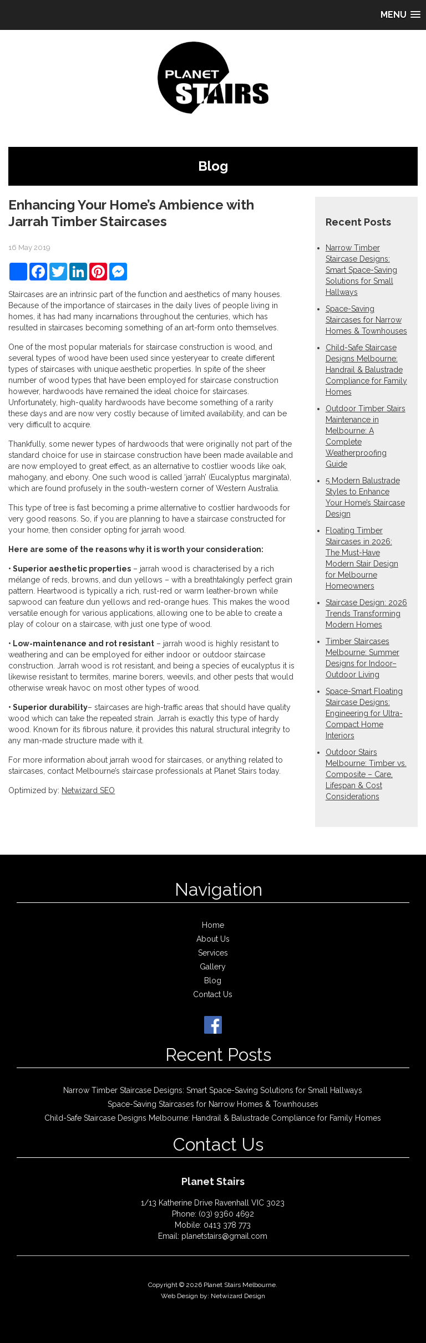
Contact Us (212, 994)
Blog (212, 980)
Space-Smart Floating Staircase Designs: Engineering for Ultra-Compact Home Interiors (364, 713)
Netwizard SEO (88, 790)
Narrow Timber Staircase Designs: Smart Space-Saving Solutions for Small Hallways (361, 270)
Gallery (213, 966)
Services (213, 952)
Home (213, 925)
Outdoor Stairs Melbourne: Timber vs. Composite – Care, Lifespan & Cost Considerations (366, 774)
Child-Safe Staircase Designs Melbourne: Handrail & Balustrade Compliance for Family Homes (366, 369)
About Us (213, 939)
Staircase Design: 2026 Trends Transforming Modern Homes (366, 613)
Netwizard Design (238, 1296)
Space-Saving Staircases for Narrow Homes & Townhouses (366, 319)
